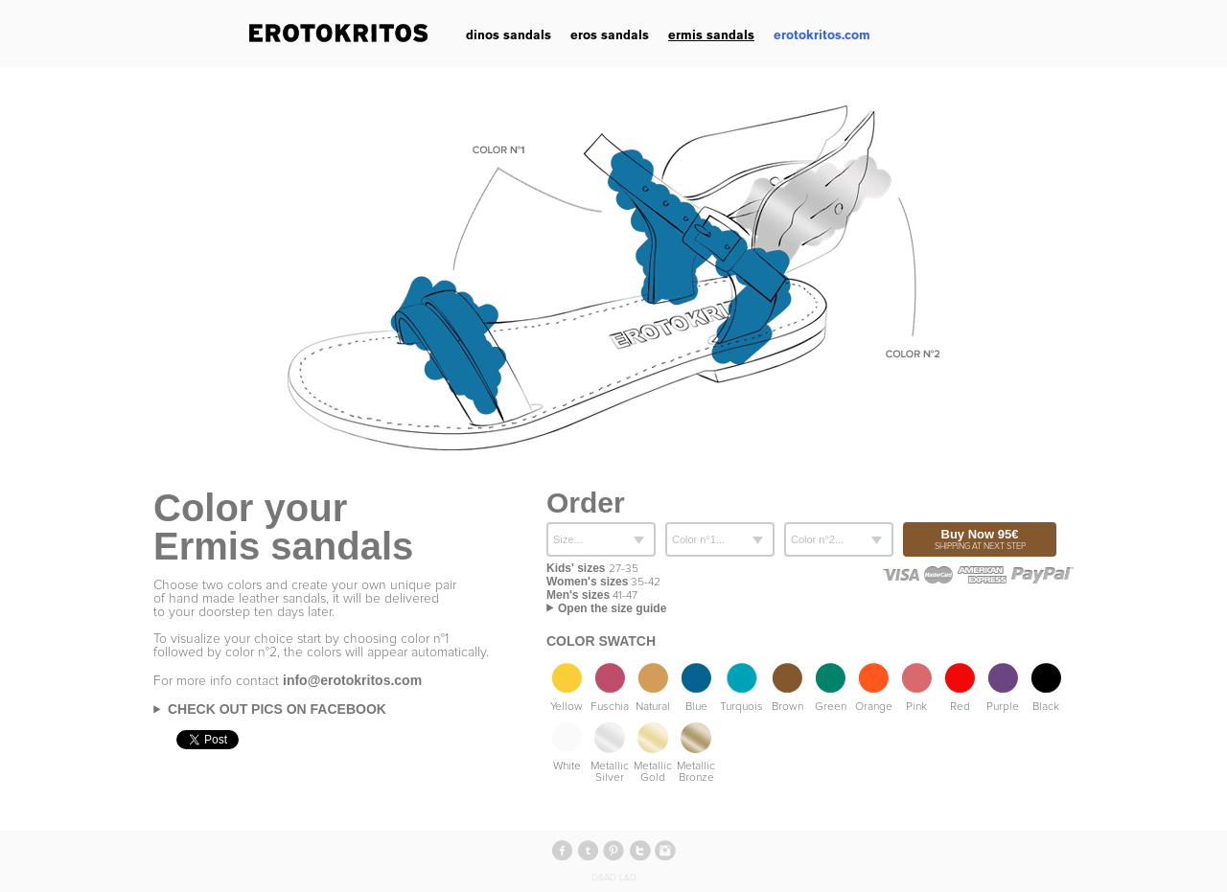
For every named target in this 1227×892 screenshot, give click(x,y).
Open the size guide (612, 608)
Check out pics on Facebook (277, 709)
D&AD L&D (614, 877)
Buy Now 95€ (979, 539)
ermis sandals (711, 35)
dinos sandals (508, 35)
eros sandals (609, 35)
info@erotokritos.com (352, 680)
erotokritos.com (822, 35)
